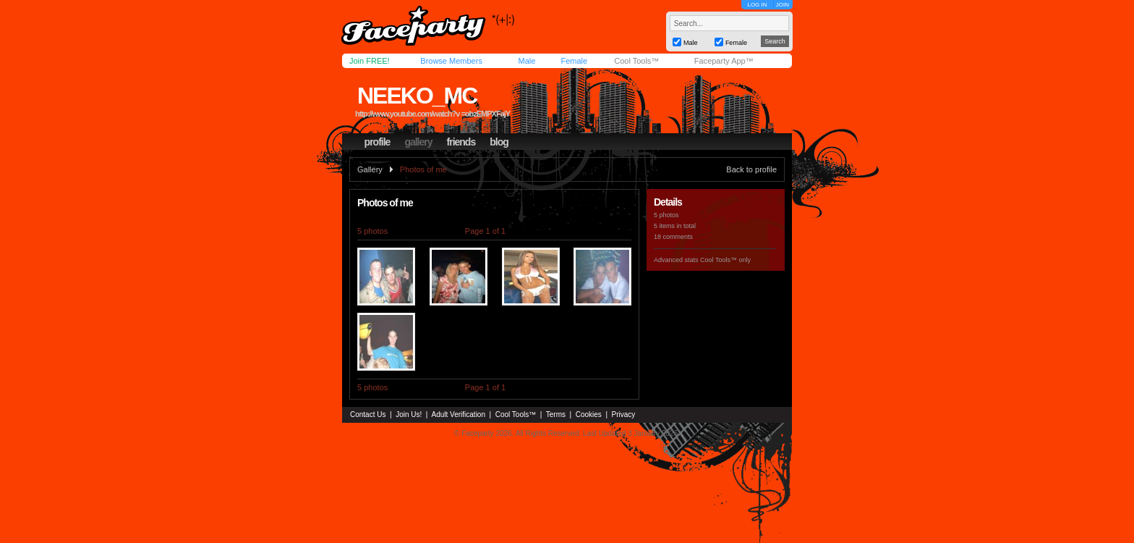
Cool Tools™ (636, 60)
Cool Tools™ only (725, 260)
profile (377, 142)
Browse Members (451, 60)
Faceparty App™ (724, 60)
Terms (556, 414)
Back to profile (751, 169)
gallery (418, 142)
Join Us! (409, 414)
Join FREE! (369, 60)
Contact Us (367, 414)
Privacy (624, 414)
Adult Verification (458, 414)
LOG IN (757, 4)
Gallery (370, 169)
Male (526, 60)
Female (573, 60)
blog (499, 142)
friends (461, 142)
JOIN (782, 4)
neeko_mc (417, 96)
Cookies (589, 414)
